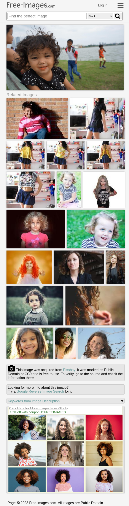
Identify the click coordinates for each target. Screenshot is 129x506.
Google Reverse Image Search (40, 391)
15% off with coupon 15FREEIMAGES (38, 412)
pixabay (69, 370)
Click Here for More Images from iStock (38, 408)
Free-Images (30, 5)
